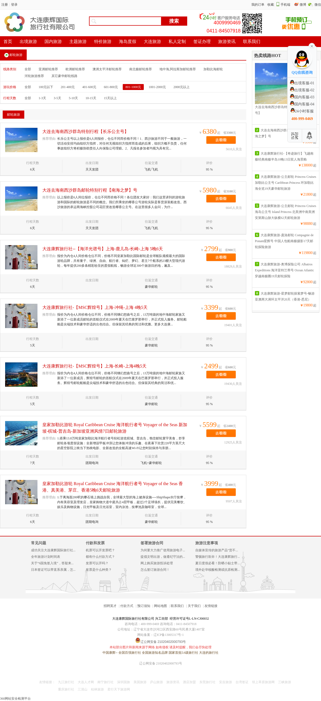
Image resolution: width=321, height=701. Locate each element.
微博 (303, 4)
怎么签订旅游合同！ (155, 570)
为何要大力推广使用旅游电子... (163, 550)
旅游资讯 (172, 682)
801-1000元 (133, 87)
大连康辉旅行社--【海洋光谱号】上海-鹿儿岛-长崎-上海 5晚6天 (102, 248)
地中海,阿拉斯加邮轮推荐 (177, 69)
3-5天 (57, 98)
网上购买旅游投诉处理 (157, 563)
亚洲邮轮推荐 (48, 69)
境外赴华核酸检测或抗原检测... (217, 570)
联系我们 (177, 606)
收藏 (270, 4)
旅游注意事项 (206, 543)
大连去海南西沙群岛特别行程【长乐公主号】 (85, 131)
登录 (14, 4)
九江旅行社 (66, 682)
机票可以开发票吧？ (100, 550)
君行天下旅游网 (118, 689)
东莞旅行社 (207, 682)
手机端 (285, 4)
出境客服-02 (302, 90)
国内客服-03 (302, 97)
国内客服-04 (302, 104)
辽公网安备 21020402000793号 (160, 663)
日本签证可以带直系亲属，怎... (53, 570)
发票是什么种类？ (99, 570)
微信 (318, 4)
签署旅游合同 (152, 543)
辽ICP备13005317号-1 (168, 635)
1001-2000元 (157, 87)
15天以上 (110, 98)
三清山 (82, 689)
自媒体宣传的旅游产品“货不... (216, 550)
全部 (28, 69)
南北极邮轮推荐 (140, 69)
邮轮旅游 (13, 55)
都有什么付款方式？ (100, 557)
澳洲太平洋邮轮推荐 (107, 69)
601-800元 (111, 87)
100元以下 (46, 87)
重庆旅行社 (66, 689)
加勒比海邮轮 (213, 69)
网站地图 (160, 606)
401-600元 (89, 87)
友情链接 (210, 606)
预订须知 (143, 606)
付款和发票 (95, 543)
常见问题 (38, 543)
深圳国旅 (123, 682)
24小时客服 (302, 111)
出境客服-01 (302, 83)
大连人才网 (86, 682)
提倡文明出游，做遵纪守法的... (163, 557)
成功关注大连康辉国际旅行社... (53, 550)
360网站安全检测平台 (15, 698)
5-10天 (73, 98)
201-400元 (68, 87)
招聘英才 (110, 606)
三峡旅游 (284, 682)
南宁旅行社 (105, 682)
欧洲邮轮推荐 (75, 69)
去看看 (221, 140)
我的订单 (257, 4)
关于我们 (194, 606)
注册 (4, 4)
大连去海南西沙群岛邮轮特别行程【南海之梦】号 (89, 190)
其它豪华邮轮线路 (64, 76)
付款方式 (126, 606)
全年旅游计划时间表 (45, 557)
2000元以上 (181, 87)
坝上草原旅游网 (263, 682)
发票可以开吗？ (97, 563)
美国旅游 (140, 682)
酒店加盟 (189, 682)
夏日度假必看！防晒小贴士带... (217, 563)
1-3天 (42, 98)
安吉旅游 (225, 682)
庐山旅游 (156, 682)
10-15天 (91, 98)
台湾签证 (241, 682)
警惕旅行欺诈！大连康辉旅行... (217, 557)
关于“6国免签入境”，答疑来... (52, 563)
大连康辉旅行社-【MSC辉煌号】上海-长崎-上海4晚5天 (94, 366)
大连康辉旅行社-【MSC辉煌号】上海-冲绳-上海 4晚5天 (95, 307)
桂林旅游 (97, 689)
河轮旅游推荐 (34, 76)
